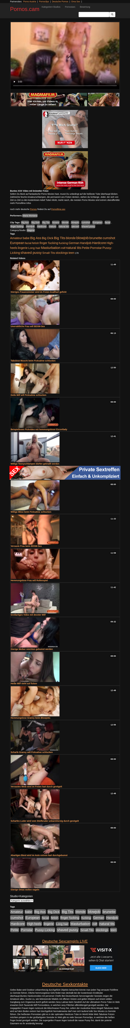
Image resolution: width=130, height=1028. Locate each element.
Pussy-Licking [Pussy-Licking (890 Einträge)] (45, 930)
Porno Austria (29, 1)
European (97, 222)
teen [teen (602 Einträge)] (71, 252)
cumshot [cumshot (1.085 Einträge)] (109, 238)
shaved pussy (88, 226)
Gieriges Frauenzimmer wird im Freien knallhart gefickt (39, 292)
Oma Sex (75, 1)
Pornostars (70, 7)
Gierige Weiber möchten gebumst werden (32, 649)
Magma (30, 230)
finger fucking (17, 226)
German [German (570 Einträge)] (74, 243)
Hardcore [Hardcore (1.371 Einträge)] (99, 243)
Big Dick (35, 222)
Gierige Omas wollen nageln (25, 889)
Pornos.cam (24, 9)
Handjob (30, 226)
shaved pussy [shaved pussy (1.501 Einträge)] (31, 253)
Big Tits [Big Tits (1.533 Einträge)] (59, 238)
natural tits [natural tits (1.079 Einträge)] (73, 248)
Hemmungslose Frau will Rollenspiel (29, 580)
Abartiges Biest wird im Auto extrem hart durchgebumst (39, 855)
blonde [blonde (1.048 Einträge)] (71, 238)
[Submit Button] (112, 14)
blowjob (75, 222)
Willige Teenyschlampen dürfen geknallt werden (35, 464)
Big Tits (45, 222)
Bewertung (85, 7)
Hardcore (41, 226)
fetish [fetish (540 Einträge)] (35, 243)
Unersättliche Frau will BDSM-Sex (28, 326)
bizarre (55, 222)
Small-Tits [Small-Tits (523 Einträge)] (48, 252)
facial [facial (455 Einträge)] (28, 243)
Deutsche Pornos (60, 1)
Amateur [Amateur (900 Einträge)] (16, 238)
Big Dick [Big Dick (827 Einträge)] (47, 238)
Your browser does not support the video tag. (65, 55)
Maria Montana (30, 215)
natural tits (64, 226)
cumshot (86, 222)
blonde (65, 222)
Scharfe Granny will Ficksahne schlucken (32, 752)
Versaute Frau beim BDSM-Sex (26, 546)
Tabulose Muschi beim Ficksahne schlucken (33, 360)
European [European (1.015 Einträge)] (17, 243)
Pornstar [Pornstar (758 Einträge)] (96, 248)
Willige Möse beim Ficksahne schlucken (31, 512)
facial (107, 222)
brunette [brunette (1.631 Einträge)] (95, 238)
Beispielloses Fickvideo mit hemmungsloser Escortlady (39, 429)
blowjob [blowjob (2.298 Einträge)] (82, 238)
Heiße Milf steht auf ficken (24, 683)
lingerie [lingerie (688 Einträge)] (23, 248)
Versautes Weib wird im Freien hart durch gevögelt (36, 786)
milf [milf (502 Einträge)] (63, 248)
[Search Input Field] (94, 14)
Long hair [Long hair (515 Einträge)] (34, 248)
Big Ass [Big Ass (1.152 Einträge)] (35, 238)
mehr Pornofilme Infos (20, 203)
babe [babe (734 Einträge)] (26, 238)
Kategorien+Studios (51, 7)
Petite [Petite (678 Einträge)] (86, 248)
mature (52, 226)
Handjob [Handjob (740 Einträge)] (85, 243)
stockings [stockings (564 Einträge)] (62, 252)
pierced (75, 226)
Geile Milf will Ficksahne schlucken (28, 395)
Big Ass (25, 222)
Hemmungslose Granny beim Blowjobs (30, 718)
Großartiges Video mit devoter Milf (28, 615)
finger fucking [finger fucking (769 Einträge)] (49, 243)
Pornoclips (44, 1)
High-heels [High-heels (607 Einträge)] (34, 924)
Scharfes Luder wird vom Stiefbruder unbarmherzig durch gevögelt (45, 821)
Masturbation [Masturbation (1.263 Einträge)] (50, 248)
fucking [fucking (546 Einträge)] (63, 243)
